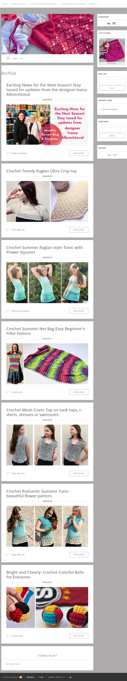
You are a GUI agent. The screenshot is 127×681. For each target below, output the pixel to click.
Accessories (17, 392)
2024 (15, 58)
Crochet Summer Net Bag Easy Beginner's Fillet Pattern (45, 331)
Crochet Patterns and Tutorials (43, 3)
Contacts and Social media (73, 3)
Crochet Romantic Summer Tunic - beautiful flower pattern (38, 493)
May (109, 155)
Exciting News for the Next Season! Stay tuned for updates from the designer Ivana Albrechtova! (46, 89)
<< (102, 155)
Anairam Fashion (110, 109)
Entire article (78, 153)
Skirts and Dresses (20, 311)
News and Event (19, 3)
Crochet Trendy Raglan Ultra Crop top (41, 171)
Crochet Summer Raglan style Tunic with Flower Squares (44, 250)
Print (41, 677)
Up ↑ (71, 677)
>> (122, 155)
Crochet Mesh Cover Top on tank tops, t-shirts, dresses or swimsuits (44, 412)
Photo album (112, 63)
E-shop (92, 3)
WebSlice (31, 677)
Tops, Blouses (18, 229)
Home (5, 3)
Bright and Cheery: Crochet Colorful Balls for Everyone (45, 575)
